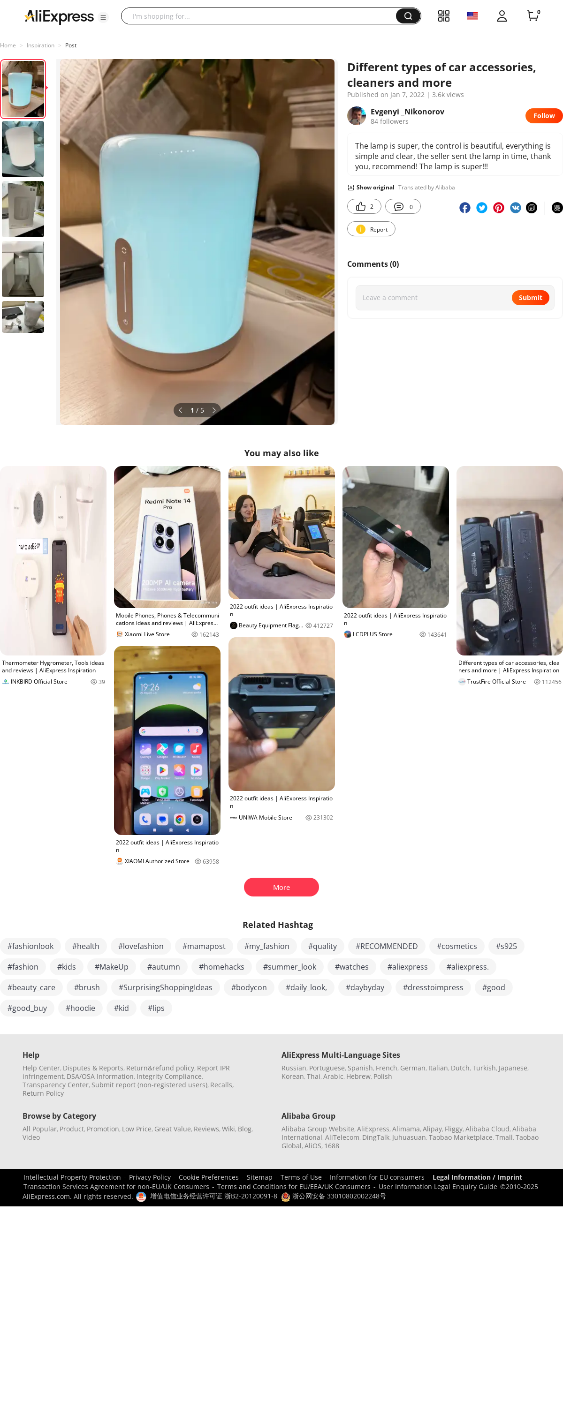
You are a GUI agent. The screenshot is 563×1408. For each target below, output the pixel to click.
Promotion (103, 1128)
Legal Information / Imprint (477, 1177)
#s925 (506, 946)
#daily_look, (306, 987)
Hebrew (358, 1076)
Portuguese (327, 1067)
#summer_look (289, 967)
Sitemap (260, 1177)
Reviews (206, 1128)
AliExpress (373, 1128)
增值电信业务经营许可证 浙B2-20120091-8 (213, 1195)
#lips (156, 1008)
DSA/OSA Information (100, 1076)
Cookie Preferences (209, 1177)
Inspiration (40, 45)
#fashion (23, 967)
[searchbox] (262, 16)
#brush (87, 987)
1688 (331, 1145)
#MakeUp (112, 967)
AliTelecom (342, 1137)
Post (70, 45)
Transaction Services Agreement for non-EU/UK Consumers (116, 1186)
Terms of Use (301, 1177)
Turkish (484, 1067)
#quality (322, 946)
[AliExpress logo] (59, 16)
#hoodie (80, 1008)
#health (85, 946)
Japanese (513, 1067)
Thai (313, 1076)
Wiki (228, 1128)
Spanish (360, 1067)
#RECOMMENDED (387, 946)
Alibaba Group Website (318, 1128)
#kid (121, 1008)
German (413, 1067)
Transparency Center (56, 1084)
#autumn (163, 967)
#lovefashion (141, 946)
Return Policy (43, 1093)
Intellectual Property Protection (72, 1177)
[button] (103, 17)
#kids (66, 967)
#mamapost (204, 946)
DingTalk (375, 1137)
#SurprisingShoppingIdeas (166, 987)
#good (493, 987)
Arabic (333, 1076)
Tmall (504, 1137)
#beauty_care (31, 987)
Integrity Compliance (169, 1076)
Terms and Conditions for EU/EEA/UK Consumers (294, 1186)
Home (8, 45)
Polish (382, 1076)
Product (72, 1128)
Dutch (460, 1067)
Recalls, (222, 1084)
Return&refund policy (160, 1067)
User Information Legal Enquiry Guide (438, 1186)
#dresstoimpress (433, 987)
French (386, 1067)
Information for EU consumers (377, 1177)
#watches (352, 967)
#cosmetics (457, 946)
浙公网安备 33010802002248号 (333, 1195)
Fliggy (454, 1128)
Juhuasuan (409, 1137)
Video (31, 1137)
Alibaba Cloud (487, 1128)
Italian (438, 1067)
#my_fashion (266, 946)
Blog (244, 1128)
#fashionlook (30, 946)
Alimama (406, 1128)
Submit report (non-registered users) (149, 1084)
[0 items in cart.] (532, 15)
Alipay (432, 1128)
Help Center (41, 1067)
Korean (293, 1076)
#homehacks (221, 967)
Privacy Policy (150, 1177)
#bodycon (249, 987)
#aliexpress (408, 967)
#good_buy (27, 1008)
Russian (294, 1067)
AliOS (312, 1145)
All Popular (40, 1128)
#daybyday (365, 987)
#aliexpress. (468, 967)
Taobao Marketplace (461, 1137)
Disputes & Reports (93, 1067)
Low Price (137, 1128)
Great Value (172, 1128)
